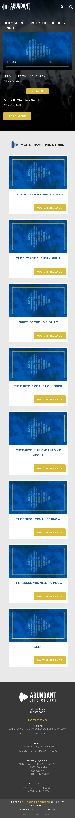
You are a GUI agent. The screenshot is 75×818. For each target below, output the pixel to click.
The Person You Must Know (38, 519)
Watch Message (49, 207)
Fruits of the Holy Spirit (38, 322)
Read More (17, 116)
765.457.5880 (37, 712)
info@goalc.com (37, 709)
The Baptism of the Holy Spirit (38, 386)
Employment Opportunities (37, 809)
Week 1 (38, 646)
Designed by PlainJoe (37, 814)
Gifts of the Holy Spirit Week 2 (38, 194)
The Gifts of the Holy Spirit (38, 258)
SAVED (37, 91)
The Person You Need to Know (38, 583)
